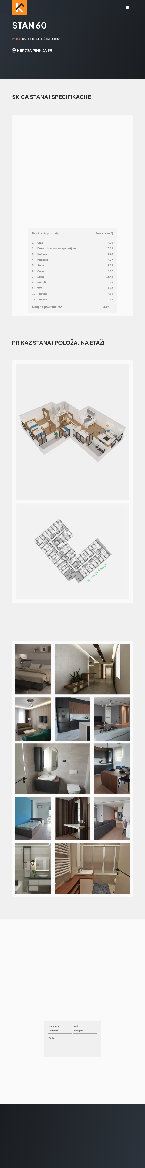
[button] (127, 7)
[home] (19, 7)
